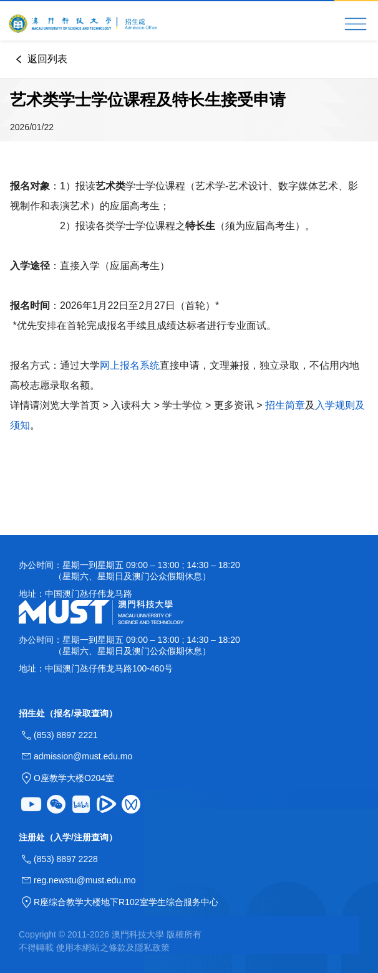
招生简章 (285, 405)
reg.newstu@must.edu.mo (85, 880)
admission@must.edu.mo (83, 756)
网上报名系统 (130, 365)
